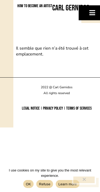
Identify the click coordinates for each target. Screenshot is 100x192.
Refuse (44, 184)
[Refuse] (84, 180)
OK (28, 184)
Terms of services (79, 108)
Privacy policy (53, 108)
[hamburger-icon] (89, 12)
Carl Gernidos (70, 8)
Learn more (67, 184)
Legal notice (31, 108)
